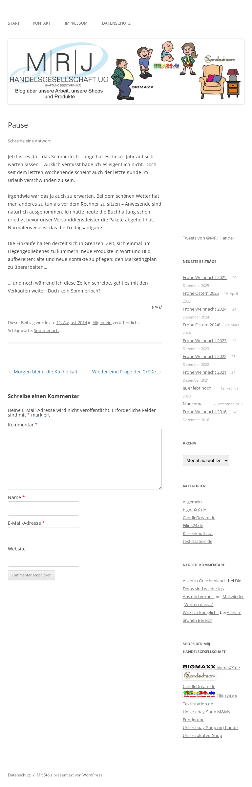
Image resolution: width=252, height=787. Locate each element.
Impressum (76, 23)
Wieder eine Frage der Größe (127, 371)
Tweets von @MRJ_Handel (208, 238)
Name (16, 497)
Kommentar (23, 424)
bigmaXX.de (194, 510)
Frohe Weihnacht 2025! (205, 277)
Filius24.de (193, 525)
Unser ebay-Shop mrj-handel (211, 727)
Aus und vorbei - (199, 596)
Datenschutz (116, 23)
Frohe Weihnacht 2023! (205, 340)
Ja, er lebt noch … (199, 388)
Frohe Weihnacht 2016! (205, 412)
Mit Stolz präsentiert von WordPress (69, 775)
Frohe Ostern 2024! (201, 325)
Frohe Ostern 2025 (201, 293)
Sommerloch (46, 330)
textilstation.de (197, 541)
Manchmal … (195, 404)
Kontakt (42, 23)
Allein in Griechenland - (205, 581)
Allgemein (102, 322)
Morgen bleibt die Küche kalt (42, 371)
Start (14, 23)
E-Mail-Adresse (26, 523)
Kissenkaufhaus (198, 533)
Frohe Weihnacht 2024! (205, 309)
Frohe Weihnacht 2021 (204, 372)
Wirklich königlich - (201, 612)
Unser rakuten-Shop (202, 735)
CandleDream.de (199, 517)
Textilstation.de (198, 704)
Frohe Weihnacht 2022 (204, 356)
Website (17, 549)
